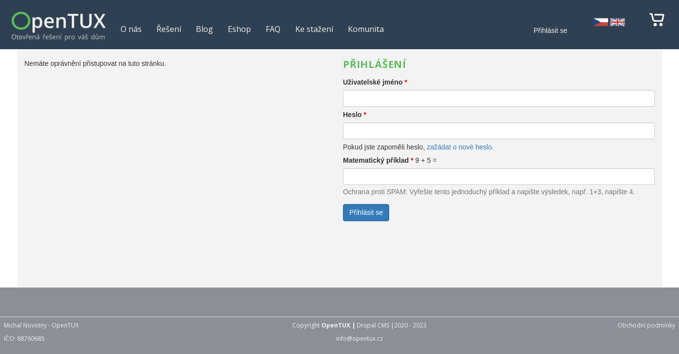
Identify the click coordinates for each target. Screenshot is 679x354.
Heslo (354, 114)
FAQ (273, 29)
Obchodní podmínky (646, 325)
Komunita (366, 29)
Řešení (168, 29)
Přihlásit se (550, 30)
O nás (131, 29)
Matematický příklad (378, 160)
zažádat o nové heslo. (460, 147)
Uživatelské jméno (375, 82)
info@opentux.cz (359, 338)
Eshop (239, 29)
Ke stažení (314, 29)
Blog (204, 29)
